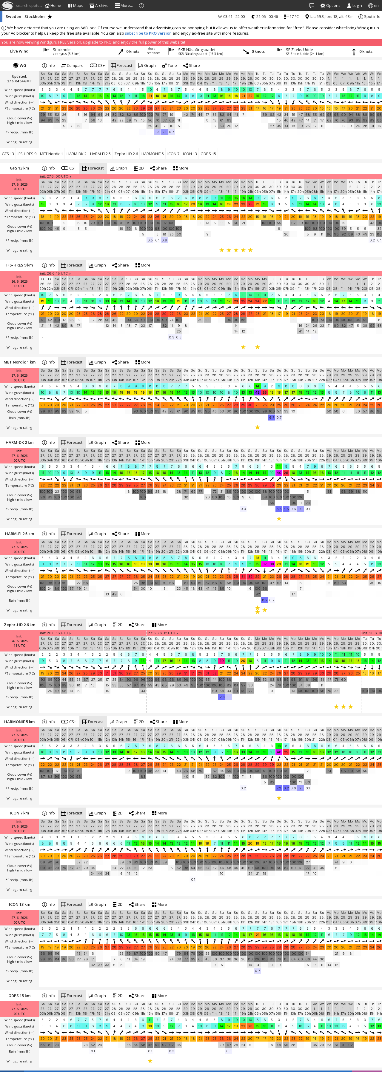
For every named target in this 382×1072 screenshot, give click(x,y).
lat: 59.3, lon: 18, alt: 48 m (329, 16)
